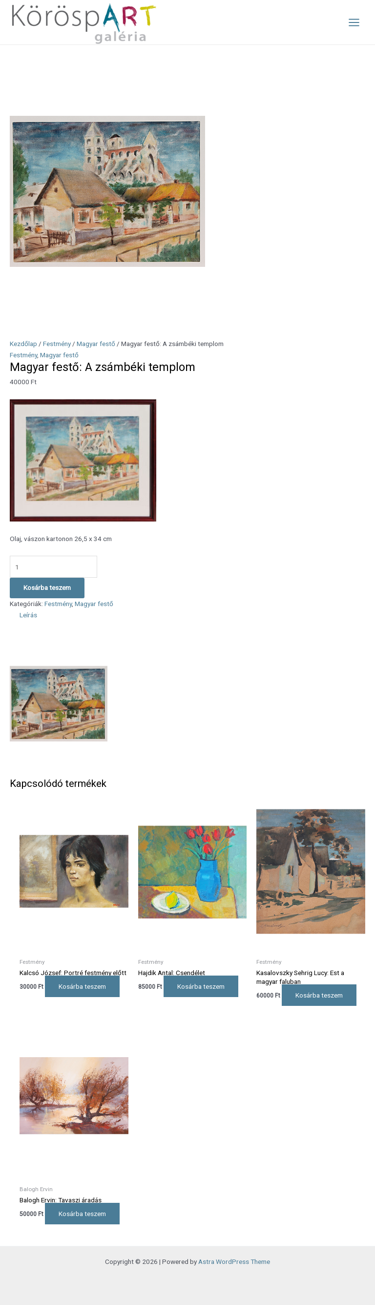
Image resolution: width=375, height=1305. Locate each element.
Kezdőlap (23, 344)
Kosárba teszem (47, 587)
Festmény (57, 344)
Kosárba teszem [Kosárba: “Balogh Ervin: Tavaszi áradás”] (82, 1214)
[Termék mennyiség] (53, 567)
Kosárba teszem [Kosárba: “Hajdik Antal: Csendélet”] (201, 986)
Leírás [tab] (28, 615)
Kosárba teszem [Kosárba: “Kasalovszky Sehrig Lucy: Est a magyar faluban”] (319, 995)
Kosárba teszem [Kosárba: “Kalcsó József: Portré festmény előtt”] (82, 986)
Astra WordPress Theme (234, 1261)
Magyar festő (96, 344)
